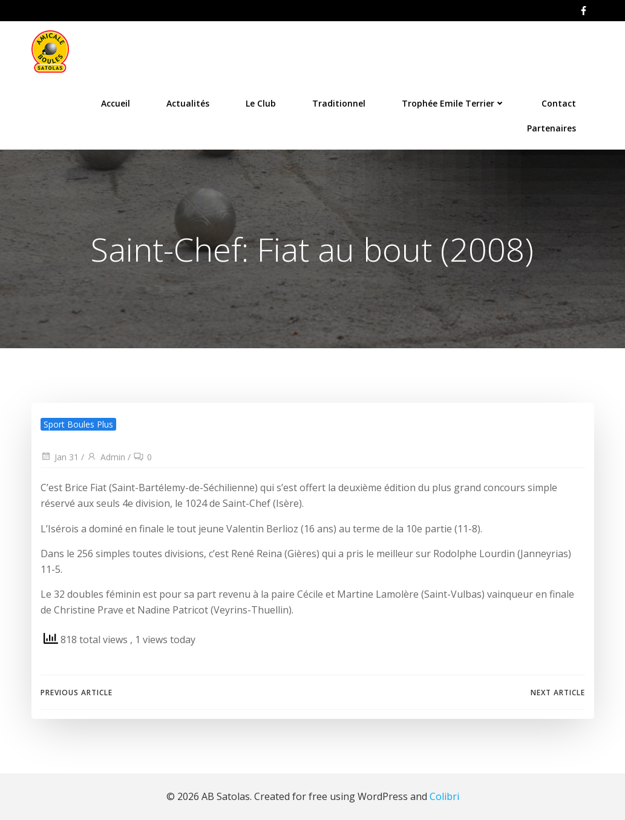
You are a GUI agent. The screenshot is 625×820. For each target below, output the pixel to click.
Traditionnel (338, 103)
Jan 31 (60, 457)
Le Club (261, 103)
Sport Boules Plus (78, 424)
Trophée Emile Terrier (453, 103)
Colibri (444, 796)
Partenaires (551, 128)
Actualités (187, 103)
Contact (559, 103)
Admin (106, 457)
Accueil (115, 103)
